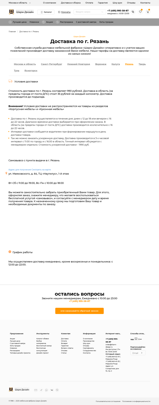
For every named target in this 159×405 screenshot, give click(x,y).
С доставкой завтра (86, 22)
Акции (47, 22)
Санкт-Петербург (51, 64)
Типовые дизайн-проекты (20, 353)
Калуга (116, 64)
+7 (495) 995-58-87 (118, 10)
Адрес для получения (19, 169)
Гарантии (64, 346)
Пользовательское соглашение (108, 401)
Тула (16, 70)
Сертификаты (88, 348)
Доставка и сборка (70, 3)
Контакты (145, 3)
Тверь (142, 64)
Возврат (64, 343)
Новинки (34, 22)
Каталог (46, 12)
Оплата (89, 3)
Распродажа (15, 350)
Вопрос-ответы (67, 348)
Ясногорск (30, 70)
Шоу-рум (117, 3)
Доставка (64, 339)
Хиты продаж (106, 22)
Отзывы (131, 3)
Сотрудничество (89, 350)
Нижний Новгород (78, 64)
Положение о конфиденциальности (136, 401)
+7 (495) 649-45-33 (113, 361)
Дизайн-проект (42, 353)
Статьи (63, 353)
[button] (147, 13)
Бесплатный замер (44, 346)
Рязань (129, 64)
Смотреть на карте (41, 169)
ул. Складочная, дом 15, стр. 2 (112, 368)
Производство (88, 341)
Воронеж (100, 64)
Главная (12, 32)
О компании (49, 3)
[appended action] (102, 12)
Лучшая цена (17, 22)
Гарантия (103, 3)
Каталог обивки (42, 339)
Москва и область (20, 3)
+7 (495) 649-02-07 (113, 357)
